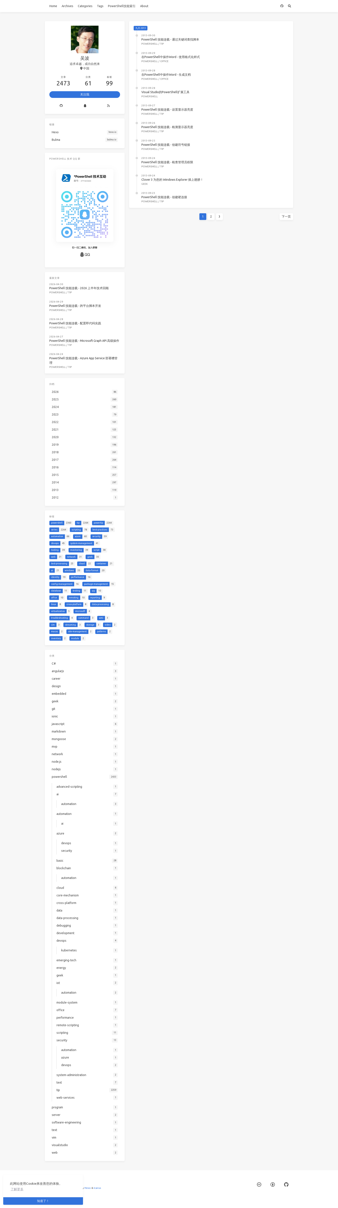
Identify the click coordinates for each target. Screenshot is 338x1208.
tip (162, 43)
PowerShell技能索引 (122, 6)
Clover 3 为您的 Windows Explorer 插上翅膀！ (172, 179)
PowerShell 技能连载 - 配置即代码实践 (75, 322)
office (164, 61)
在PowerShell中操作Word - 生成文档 (166, 74)
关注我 (84, 94)
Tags (100, 6)
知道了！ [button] (43, 1201)
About (144, 6)
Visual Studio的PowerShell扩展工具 (165, 92)
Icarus (97, 1187)
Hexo (87, 1187)
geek (144, 183)
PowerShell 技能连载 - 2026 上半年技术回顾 (79, 288)
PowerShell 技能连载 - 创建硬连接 (164, 197)
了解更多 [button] (17, 1189)
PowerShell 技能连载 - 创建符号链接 (165, 144)
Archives (67, 6)
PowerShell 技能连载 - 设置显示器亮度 (167, 109)
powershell (149, 43)
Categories (85, 6)
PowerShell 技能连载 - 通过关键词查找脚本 (170, 39)
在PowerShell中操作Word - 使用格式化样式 (170, 57)
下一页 (286, 216)
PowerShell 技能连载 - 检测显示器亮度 (167, 127)
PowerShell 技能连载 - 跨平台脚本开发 (75, 305)
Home (53, 6)
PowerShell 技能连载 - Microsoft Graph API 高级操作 (84, 339)
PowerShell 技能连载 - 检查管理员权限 (167, 162)
